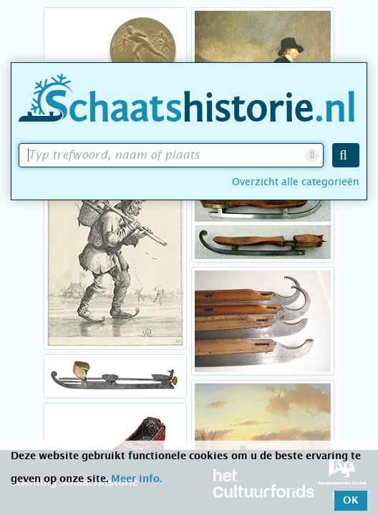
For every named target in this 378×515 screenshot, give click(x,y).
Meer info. (136, 479)
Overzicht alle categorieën (295, 181)
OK (351, 501)
